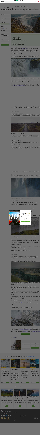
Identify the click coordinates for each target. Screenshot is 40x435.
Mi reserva (35, 1)
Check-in (37, 1)
